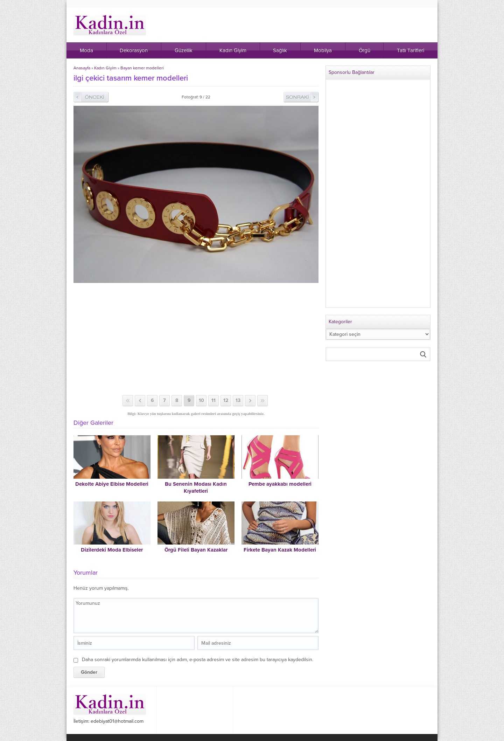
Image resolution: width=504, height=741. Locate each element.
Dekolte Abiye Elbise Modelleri (111, 484)
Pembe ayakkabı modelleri (280, 484)
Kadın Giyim (105, 67)
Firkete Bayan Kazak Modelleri (280, 550)
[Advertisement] (196, 339)
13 (238, 400)
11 (213, 400)
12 (225, 400)
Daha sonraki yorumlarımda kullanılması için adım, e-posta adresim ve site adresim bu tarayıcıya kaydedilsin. (197, 660)
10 (201, 400)
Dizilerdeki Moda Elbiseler (112, 550)
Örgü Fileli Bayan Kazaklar (195, 550)
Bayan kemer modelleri (142, 67)
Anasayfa (82, 67)
